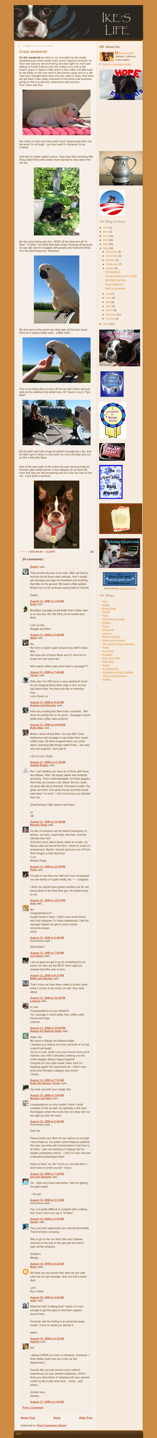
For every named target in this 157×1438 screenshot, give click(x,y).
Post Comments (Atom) (51, 1425)
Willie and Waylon (41, 978)
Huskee (106, 622)
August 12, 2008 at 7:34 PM (47, 1173)
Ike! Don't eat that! (115, 280)
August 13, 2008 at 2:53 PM (47, 1219)
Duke (33, 604)
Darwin (106, 612)
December (112, 251)
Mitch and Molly (111, 636)
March (110, 310)
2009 (106, 244)
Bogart (106, 605)
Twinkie (106, 679)
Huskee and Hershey (43, 705)
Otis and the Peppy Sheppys (118, 644)
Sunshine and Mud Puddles (117, 672)
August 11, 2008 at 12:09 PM (47, 866)
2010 (106, 240)
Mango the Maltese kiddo (46, 1031)
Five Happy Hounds (113, 619)
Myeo (33, 1266)
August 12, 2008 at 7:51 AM (47, 1080)
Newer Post (28, 1417)
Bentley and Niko (41, 1098)
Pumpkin (107, 654)
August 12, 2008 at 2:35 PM (47, 1121)
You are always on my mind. (121, 276)
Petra (33, 869)
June (109, 297)
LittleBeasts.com (127, 588)
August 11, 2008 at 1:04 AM (47, 601)
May (108, 302)
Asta (33, 903)
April (109, 306)
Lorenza (35, 1001)
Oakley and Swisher (113, 640)
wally (33, 1300)
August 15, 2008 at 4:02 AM (47, 1297)
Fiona (105, 615)
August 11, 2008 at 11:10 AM (47, 762)
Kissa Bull (108, 629)
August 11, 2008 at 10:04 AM (47, 724)
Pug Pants (108, 651)
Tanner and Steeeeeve (114, 676)
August (110, 268)
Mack (33, 637)
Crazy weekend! (114, 284)
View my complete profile (116, 64)
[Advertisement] (120, 125)
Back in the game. (115, 288)
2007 (106, 324)
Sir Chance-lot (110, 668)
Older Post (85, 1417)
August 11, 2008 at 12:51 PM (47, 900)
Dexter (34, 1222)
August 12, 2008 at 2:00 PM (47, 1095)
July (108, 293)
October (111, 260)
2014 (106, 227)
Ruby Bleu (36, 727)
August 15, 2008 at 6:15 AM (47, 1338)
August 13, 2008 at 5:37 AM (47, 1200)
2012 (106, 231)
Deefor (34, 566)
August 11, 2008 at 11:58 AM (47, 821)
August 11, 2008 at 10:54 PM (47, 1028)
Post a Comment (32, 1407)
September (112, 264)
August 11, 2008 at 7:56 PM (47, 952)
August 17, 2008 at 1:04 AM (47, 1401)
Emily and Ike (126, 53)
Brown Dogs (109, 608)
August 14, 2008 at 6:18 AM (47, 1263)
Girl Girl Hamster (40, 1177)
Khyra (105, 626)
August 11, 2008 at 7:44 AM (47, 672)
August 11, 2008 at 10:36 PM (47, 998)
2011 (106, 236)
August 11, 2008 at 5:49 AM (47, 634)
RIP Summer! (112, 271)
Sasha (105, 665)
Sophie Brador (39, 765)
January (111, 318)
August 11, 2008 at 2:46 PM (47, 937)
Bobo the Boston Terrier (45, 1083)
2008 (106, 248)
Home (57, 1417)
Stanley (35, 1341)
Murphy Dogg (38, 824)
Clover (34, 675)
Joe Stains (36, 956)
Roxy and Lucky (111, 658)
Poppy (105, 647)
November (112, 255)
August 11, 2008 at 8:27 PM (47, 975)
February (111, 314)
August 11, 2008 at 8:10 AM (47, 702)
